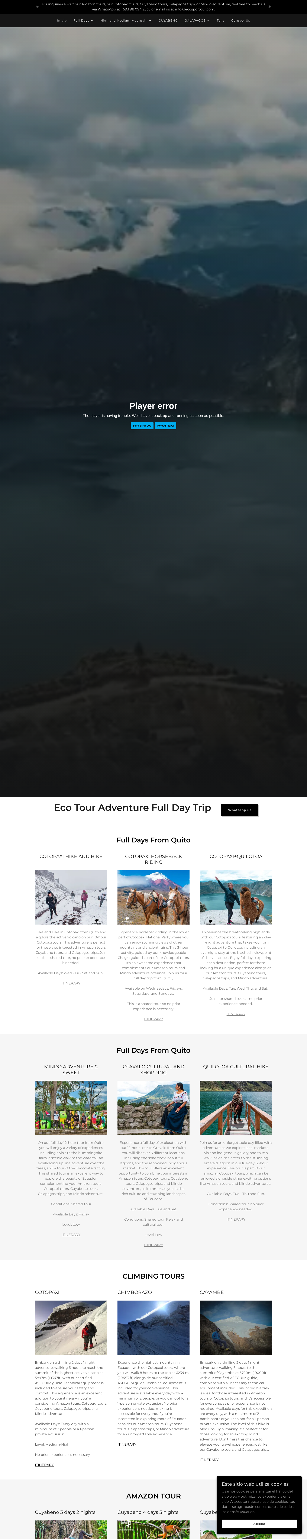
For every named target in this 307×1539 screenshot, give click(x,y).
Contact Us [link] (240, 20)
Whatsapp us (239, 810)
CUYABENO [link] (168, 20)
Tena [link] (220, 20)
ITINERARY (71, 983)
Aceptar (259, 1523)
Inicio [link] (62, 20)
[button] (84, 20)
